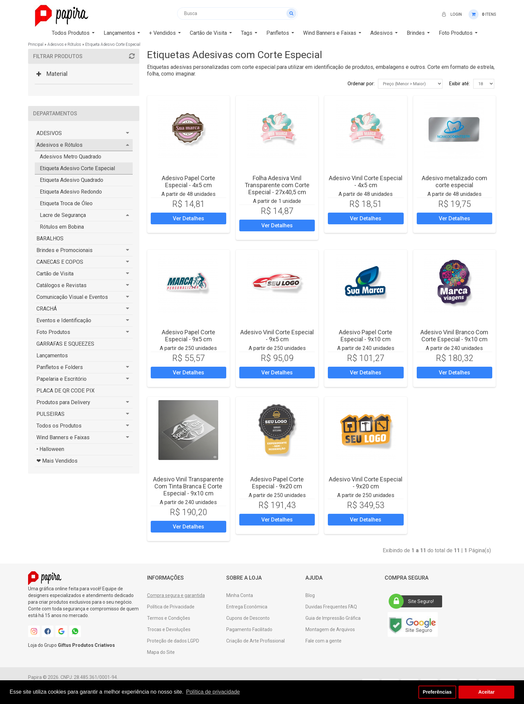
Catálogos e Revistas (61, 285)
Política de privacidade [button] (213, 692)
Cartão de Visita (55, 273)
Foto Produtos (53, 332)
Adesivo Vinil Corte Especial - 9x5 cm (277, 336)
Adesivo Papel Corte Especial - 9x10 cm (365, 336)
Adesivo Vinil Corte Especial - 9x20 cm (365, 483)
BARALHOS (49, 238)
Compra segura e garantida (176, 595)
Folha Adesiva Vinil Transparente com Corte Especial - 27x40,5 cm (277, 185)
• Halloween (50, 449)
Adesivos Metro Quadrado (70, 156)
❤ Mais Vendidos (57, 461)
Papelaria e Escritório (61, 379)
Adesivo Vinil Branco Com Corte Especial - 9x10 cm (454, 336)
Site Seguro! (413, 601)
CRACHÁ (46, 309)
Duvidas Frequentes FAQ (331, 606)
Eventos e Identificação (63, 320)
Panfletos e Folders (59, 367)
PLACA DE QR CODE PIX (65, 390)
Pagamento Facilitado (249, 629)
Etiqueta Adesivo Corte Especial (112, 44)
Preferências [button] (437, 692)
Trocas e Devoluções (168, 629)
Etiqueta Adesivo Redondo (71, 192)
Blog (310, 595)
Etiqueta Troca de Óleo (66, 203)
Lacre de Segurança (63, 215)
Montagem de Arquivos (330, 629)
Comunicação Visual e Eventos (72, 297)
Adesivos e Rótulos (64, 44)
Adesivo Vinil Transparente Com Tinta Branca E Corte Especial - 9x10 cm (188, 486)
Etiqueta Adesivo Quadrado (71, 180)
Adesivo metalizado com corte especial (454, 181)
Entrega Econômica (246, 606)
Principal (35, 44)
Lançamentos (52, 355)
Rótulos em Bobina (62, 227)
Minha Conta (239, 595)
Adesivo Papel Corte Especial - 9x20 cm (277, 483)
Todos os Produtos (59, 426)
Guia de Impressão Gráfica (333, 618)
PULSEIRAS (50, 414)
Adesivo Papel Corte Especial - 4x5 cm (188, 181)
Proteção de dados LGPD (173, 640)
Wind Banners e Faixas (63, 437)
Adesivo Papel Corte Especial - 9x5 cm (188, 336)
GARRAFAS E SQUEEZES (65, 344)
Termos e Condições (168, 618)
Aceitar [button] (486, 692)
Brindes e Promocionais (64, 250)
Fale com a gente (323, 640)
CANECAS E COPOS (59, 262)
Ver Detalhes (188, 218)
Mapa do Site (161, 652)
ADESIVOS (49, 133)
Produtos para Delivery (63, 402)
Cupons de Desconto (248, 618)
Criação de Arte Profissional (255, 640)
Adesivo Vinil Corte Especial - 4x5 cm (365, 181)
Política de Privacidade (170, 606)
